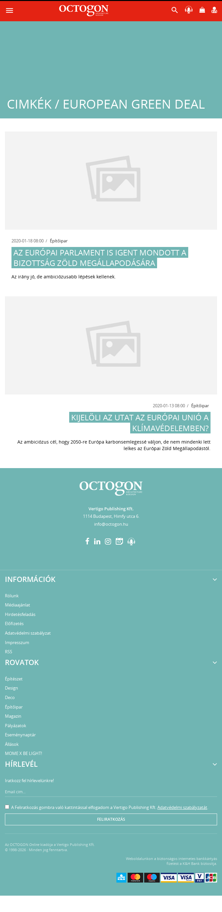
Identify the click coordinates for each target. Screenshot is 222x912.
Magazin (13, 716)
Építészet (14, 679)
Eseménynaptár (20, 735)
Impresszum (17, 642)
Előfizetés (14, 623)
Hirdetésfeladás (20, 614)
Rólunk (12, 596)
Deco (10, 697)
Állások (12, 744)
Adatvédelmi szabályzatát (182, 807)
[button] (175, 12)
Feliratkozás (111, 819)
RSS (8, 652)
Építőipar (59, 241)
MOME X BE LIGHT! (23, 753)
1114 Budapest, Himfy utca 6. (111, 516)
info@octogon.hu (111, 524)
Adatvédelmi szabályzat (28, 633)
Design (11, 688)
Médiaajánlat (17, 605)
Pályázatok (15, 725)
